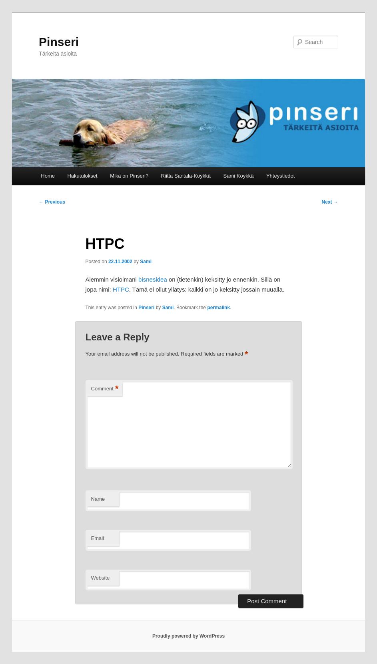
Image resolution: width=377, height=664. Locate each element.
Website (100, 578)
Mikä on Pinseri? (129, 176)
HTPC (121, 289)
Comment (105, 389)
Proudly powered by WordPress (188, 636)
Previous (52, 202)
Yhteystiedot (280, 176)
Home (48, 176)
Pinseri (59, 41)
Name (98, 499)
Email (97, 538)
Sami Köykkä (238, 176)
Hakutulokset (82, 176)
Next (330, 202)
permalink (218, 307)
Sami (146, 261)
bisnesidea (152, 279)
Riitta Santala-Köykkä (186, 176)
